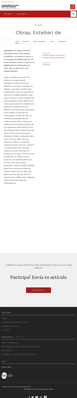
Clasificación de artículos (14, 322)
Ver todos (19, 337)
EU (6, 2)
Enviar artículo (38, 290)
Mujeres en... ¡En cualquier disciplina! (19, 354)
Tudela (7, 65)
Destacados (22, 14)
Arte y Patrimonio (10, 343)
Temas (4, 318)
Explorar (8, 14)
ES (2, 2)
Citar (52, 41)
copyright (46, 64)
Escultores (38, 25)
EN (13, 2)
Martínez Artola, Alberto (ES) (54, 55)
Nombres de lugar (10, 326)
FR (9, 2)
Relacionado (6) (39, 41)
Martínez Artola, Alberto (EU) (54, 57)
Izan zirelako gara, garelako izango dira (21, 347)
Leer (17, 41)
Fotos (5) (26, 41)
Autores (6, 330)
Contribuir (62, 41)
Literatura (6, 350)
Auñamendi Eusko (11, 6)
